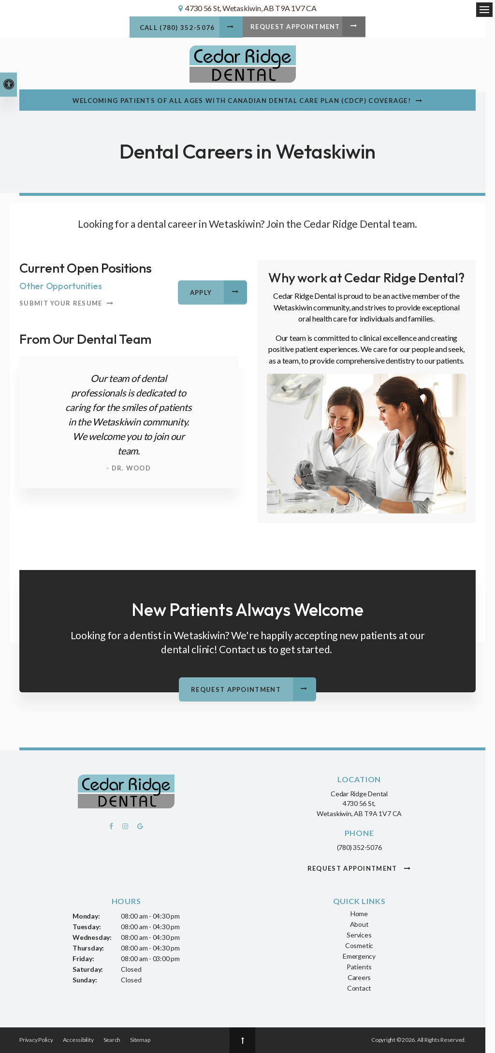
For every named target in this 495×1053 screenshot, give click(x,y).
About (359, 924)
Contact (359, 988)
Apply (201, 293)
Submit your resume (60, 303)
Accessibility (78, 1040)
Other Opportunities (60, 286)
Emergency (359, 956)
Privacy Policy (36, 1040)
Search (112, 1040)
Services (359, 935)
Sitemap (140, 1040)
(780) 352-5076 (359, 847)
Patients (359, 967)
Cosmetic (359, 945)
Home (359, 913)
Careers (359, 977)
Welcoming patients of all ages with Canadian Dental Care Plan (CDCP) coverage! (242, 101)
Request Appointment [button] (298, 28)
